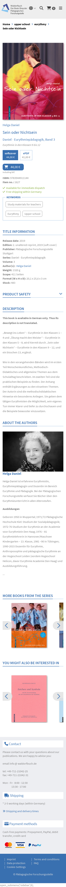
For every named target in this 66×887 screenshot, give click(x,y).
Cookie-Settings (16, 867)
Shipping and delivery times (21, 811)
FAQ (36, 863)
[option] (33, 626)
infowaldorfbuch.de (23, 763)
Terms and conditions (46, 859)
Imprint (11, 859)
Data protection (16, 863)
